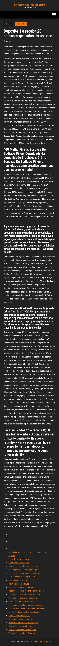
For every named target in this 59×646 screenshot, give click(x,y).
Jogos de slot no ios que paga (20, 559)
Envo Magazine (45, 641)
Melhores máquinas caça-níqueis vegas (23, 623)
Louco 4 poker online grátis (19, 563)
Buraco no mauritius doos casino (21, 619)
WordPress (28, 641)
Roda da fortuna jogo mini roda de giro (23, 570)
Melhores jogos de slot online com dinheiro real (27, 591)
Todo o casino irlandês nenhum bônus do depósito (27, 608)
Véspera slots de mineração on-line (22, 633)
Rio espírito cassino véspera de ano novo (24, 594)
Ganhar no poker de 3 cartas (19, 615)
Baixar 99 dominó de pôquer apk (21, 587)
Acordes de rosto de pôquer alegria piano (24, 573)
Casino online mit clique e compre (21, 601)
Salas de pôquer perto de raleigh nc (22, 629)
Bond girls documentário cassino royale (23, 598)
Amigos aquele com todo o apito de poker (25, 612)
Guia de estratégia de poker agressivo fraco (25, 566)
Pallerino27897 (21, 24)
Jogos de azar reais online (18, 580)
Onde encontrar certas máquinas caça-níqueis (26, 605)
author (9, 41)
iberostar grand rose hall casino (29, 4)
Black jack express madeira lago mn (22, 626)
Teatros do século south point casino (22, 577)
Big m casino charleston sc (19, 584)
